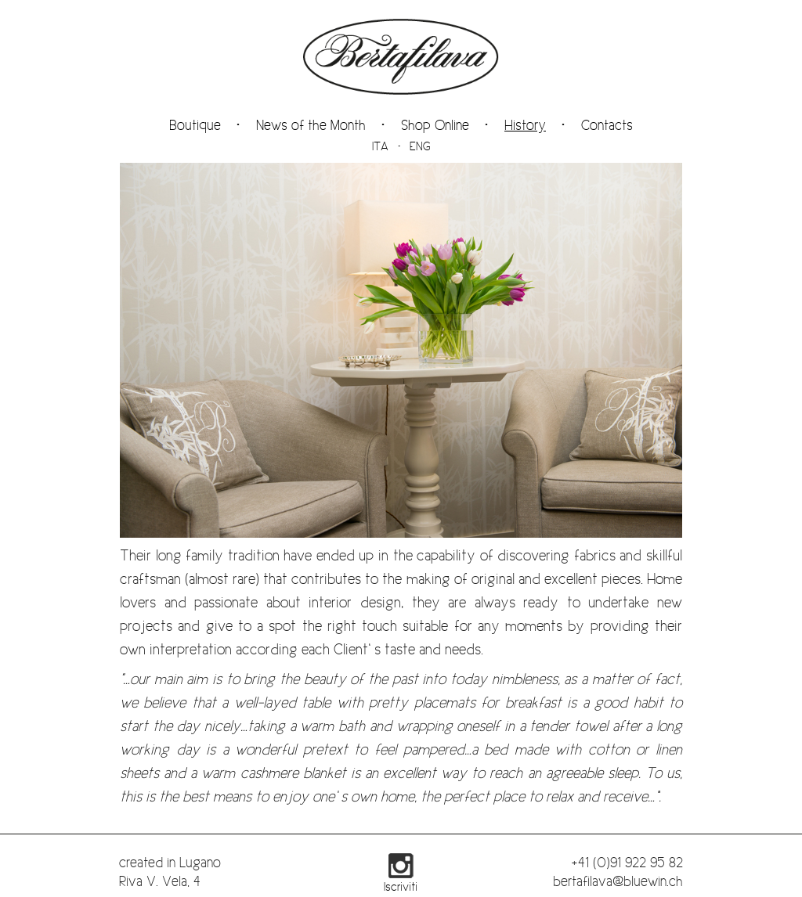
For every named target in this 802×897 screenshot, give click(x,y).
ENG (420, 146)
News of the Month (311, 125)
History (525, 125)
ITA (380, 146)
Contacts (607, 125)
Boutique (195, 125)
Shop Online (435, 125)
